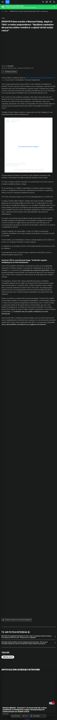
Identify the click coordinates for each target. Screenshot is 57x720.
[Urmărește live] (25, 715)
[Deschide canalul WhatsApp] (16, 715)
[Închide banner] (54, 6)
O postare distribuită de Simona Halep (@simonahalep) (28, 169)
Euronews (10, 66)
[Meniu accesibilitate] (35, 715)
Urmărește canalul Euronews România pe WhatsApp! (16, 620)
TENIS (3, 18)
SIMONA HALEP (8, 657)
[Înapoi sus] (44, 716)
